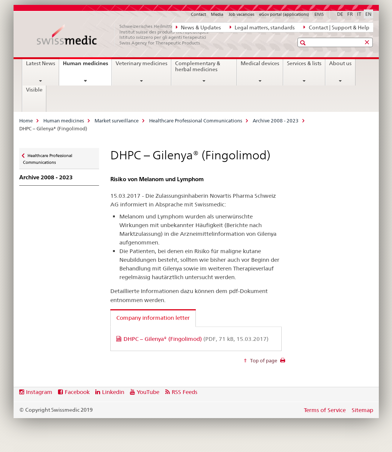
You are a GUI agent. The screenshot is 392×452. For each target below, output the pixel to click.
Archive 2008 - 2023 (276, 121)
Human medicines (87, 66)
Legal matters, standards (262, 27)
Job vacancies (241, 14)
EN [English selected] (368, 14)
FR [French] (350, 14)
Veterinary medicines (142, 63)
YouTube (148, 392)
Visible (34, 90)
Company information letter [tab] (153, 317)
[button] (304, 42)
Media (217, 14)
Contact (198, 14)
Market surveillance (117, 121)
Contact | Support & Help (336, 27)
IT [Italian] (359, 14)
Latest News (40, 63)
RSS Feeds (184, 392)
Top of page (263, 360)
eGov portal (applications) (284, 14)
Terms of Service (325, 410)
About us (340, 63)
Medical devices (260, 63)
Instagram (39, 392)
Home (26, 121)
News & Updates (198, 27)
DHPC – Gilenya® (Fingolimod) (196, 338)
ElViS (319, 14)
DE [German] (340, 14)
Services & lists (304, 63)
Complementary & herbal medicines (197, 66)
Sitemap (362, 410)
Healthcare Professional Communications (195, 121)
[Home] (126, 35)
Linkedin (113, 392)
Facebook (77, 392)
